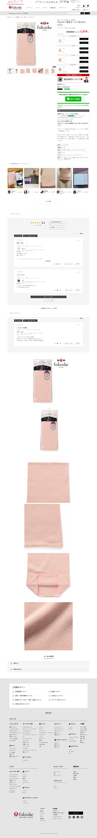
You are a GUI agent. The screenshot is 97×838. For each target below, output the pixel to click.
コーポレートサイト (57, 818)
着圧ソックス (25, 752)
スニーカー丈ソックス (27, 738)
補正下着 (82, 742)
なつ (29, 191)
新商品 (41, 811)
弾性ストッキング (13, 734)
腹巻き (40, 740)
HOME (8, 17)
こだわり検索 (87, 13)
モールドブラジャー (73, 741)
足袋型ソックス (26, 744)
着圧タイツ (11, 754)
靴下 (54, 773)
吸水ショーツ (57, 732)
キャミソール (42, 734)
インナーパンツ (42, 731)
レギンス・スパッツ (61, 740)
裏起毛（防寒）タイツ (13, 756)
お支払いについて (57, 696)
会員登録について (21, 691)
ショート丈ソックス (27, 731)
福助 (12, 192)
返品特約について (61, 84)
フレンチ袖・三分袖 (43, 742)
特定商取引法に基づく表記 (58, 812)
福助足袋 (52, 8)
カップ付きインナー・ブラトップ (46, 732)
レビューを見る (71, 27)
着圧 (81, 740)
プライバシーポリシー (57, 816)
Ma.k (62, 191)
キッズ (45, 8)
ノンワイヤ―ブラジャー (74, 737)
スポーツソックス (13, 784)
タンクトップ (42, 738)
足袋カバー (75, 779)
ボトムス (41, 729)
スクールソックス (57, 775)
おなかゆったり (83, 731)
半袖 (40, 746)
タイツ (13, 745)
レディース (29, 8)
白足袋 (74, 771)
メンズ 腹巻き (16, 17)
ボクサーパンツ (26, 782)
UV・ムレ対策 (83, 727)
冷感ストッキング (13, 736)
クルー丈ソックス (26, 732)
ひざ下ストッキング (13, 731)
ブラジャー (73, 734)
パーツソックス (26, 746)
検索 (82, 13)
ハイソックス (25, 740)
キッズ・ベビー (58, 766)
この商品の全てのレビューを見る (48, 308)
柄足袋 (74, 777)
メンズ (38, 8)
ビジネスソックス (13, 788)
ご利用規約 (55, 814)
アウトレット (63, 8)
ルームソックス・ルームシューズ (29, 750)
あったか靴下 (12, 792)
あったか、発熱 (83, 729)
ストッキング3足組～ (13, 738)
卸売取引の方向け (76, 9)
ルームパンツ (25, 803)
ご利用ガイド (85, 9)
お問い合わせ (76, 813)
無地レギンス (57, 745)
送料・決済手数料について (23, 696)
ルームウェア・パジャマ (31, 798)
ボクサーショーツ (58, 731)
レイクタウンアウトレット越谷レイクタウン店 (66, 192)
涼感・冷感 (82, 738)
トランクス (25, 780)
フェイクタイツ (12, 748)
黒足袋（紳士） (76, 773)
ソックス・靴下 (28, 724)
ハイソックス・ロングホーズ (15, 786)
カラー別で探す (12, 740)
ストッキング (14, 724)
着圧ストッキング (13, 727)
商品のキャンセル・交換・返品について (28, 700)
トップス (41, 727)
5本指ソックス (26, 742)
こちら (71, 119)
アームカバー (28, 757)
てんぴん (79, 191)
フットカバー (25, 748)
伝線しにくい (83, 732)
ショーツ (41, 736)
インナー (43, 724)
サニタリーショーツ (58, 727)
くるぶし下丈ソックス (27, 727)
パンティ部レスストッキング (15, 732)
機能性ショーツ (57, 734)
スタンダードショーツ (58, 729)
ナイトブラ (71, 739)
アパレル (72, 724)
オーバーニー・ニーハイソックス (29, 729)
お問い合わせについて (22, 704)
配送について (55, 691)
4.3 (43, 222)
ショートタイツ (12, 750)
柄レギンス (56, 743)
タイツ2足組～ (12, 752)
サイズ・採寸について (58, 700)
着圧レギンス (57, 746)
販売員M (46, 191)
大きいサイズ (74, 746)
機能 (83, 724)
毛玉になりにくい (83, 734)
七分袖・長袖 (42, 744)
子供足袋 (75, 775)
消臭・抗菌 (82, 736)
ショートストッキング (13, 729)
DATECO (13, 191)
